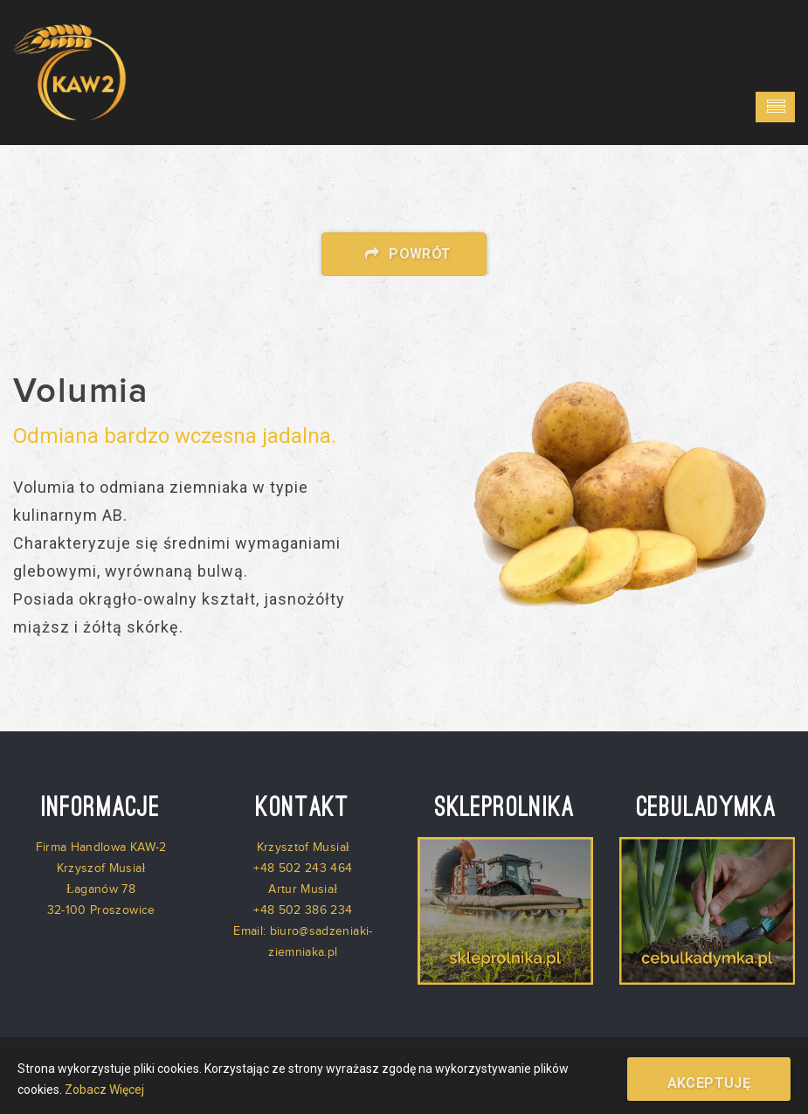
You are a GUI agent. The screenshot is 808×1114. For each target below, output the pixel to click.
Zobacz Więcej (104, 1090)
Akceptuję (709, 1083)
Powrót (403, 254)
